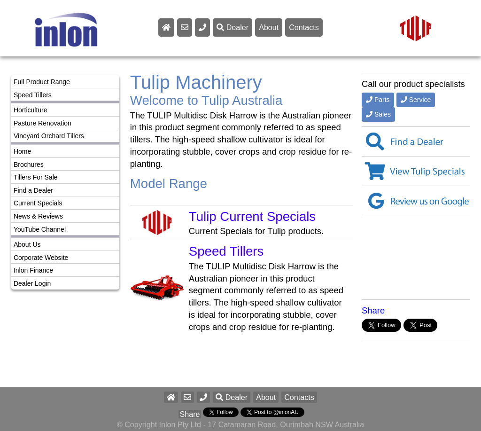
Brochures (29, 164)
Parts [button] (378, 99)
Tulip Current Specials (252, 216)
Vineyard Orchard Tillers (49, 136)
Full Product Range (42, 82)
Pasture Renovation (42, 123)
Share (373, 310)
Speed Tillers (33, 95)
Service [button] (416, 99)
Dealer (232, 27)
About (269, 27)
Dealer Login (32, 283)
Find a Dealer (33, 190)
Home (22, 151)
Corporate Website (41, 257)
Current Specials (38, 203)
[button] (203, 397)
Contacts (304, 27)
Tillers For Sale (36, 177)
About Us (27, 244)
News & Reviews (38, 216)
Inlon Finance (33, 270)
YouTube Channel (40, 229)
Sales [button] (378, 114)
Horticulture (30, 110)
